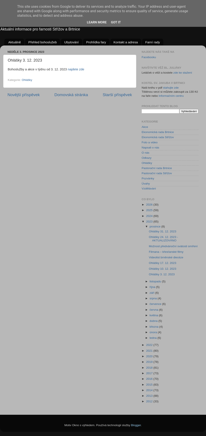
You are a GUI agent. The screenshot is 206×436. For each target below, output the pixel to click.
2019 (149, 361)
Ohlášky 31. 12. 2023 (162, 231)
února (154, 332)
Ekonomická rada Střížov (158, 137)
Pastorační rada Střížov (157, 173)
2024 (149, 216)
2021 (149, 350)
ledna (154, 337)
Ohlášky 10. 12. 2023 (162, 268)
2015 (149, 384)
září (152, 292)
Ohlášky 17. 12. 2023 (162, 263)
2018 (149, 367)
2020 (149, 356)
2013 (149, 395)
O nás (145, 152)
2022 (149, 345)
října (153, 287)
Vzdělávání (149, 188)
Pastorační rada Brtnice (157, 168)
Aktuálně (14, 42)
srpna (154, 298)
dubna (154, 320)
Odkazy (146, 157)
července (156, 304)
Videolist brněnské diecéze (166, 257)
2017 (149, 373)
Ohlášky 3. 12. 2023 (162, 274)
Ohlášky (27, 80)
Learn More (97, 22)
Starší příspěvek (117, 94)
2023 (149, 221)
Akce (145, 127)
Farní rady (152, 42)
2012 (149, 401)
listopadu (156, 281)
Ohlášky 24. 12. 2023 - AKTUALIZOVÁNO (163, 238)
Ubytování (71, 42)
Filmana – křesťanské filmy (166, 251)
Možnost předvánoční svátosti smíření (173, 246)
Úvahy (146, 183)
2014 (149, 390)
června (154, 309)
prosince (155, 226)
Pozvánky (148, 178)
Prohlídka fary (96, 42)
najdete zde (76, 69)
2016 (149, 378)
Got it (116, 22)
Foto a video (150, 142)
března (154, 326)
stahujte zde (171, 87)
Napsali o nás (150, 147)
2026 (149, 204)
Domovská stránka (71, 94)
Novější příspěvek (24, 94)
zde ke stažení (182, 72)
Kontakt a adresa (126, 42)
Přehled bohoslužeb (42, 42)
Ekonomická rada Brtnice (158, 132)
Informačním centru (171, 95)
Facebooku (149, 57)
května (154, 315)
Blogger (136, 425)
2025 (149, 210)
